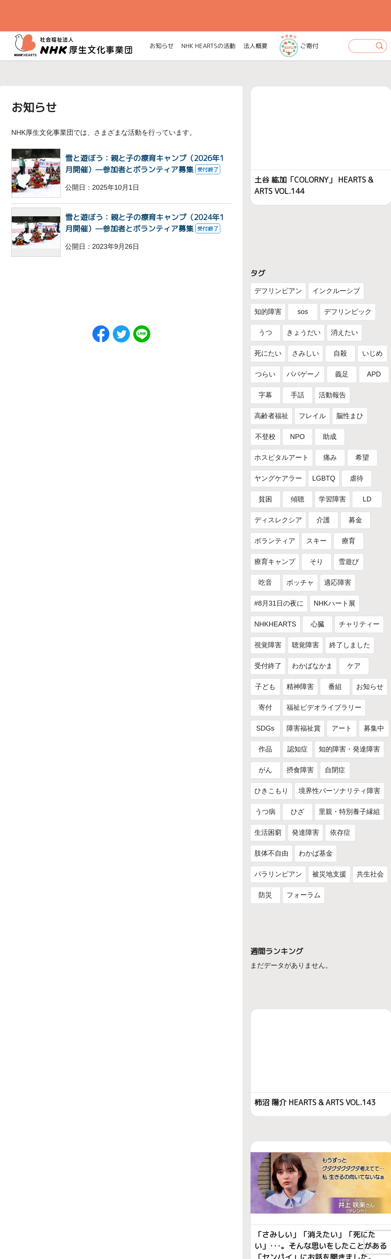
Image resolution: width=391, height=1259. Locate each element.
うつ (265, 332)
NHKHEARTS (275, 624)
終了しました (349, 645)
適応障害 (337, 582)
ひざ (297, 811)
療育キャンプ (274, 561)
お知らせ (162, 46)
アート (342, 728)
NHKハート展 (334, 603)
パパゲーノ (304, 374)
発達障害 (305, 832)
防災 (265, 895)
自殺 (340, 353)
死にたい (268, 353)
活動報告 (332, 395)
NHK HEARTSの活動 (209, 46)
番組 (335, 686)
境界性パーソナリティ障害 (339, 791)
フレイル (312, 416)
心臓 (317, 624)
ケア (354, 666)
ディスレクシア (278, 520)
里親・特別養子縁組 (349, 811)
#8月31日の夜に (279, 603)
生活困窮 (268, 832)
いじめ (372, 353)
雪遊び (348, 561)
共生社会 (370, 874)
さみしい (305, 353)
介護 (323, 520)
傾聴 (297, 499)
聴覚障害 (305, 645)
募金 (355, 520)
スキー (316, 541)
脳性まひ (349, 416)
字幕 (265, 395)
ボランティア (274, 541)
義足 (342, 374)
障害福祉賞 (304, 728)
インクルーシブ (336, 291)
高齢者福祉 (271, 416)
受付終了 (268, 666)
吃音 (265, 582)
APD (374, 374)
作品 (265, 749)
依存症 (340, 832)
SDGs (265, 728)
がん (265, 770)
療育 (348, 541)
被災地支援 (329, 874)
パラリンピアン (278, 874)
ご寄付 (298, 45)
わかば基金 (316, 853)
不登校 (265, 436)
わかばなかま (312, 666)
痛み (330, 457)
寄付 (265, 707)
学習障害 (332, 499)
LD (367, 499)
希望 (362, 457)
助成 (329, 436)
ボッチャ (300, 582)
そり (316, 561)
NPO (297, 436)
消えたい (344, 332)
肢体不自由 (271, 853)
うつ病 (265, 811)
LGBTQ (323, 478)
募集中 (374, 728)
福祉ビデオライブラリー (324, 707)
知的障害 (268, 312)
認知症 (297, 749)
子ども (265, 686)
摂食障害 (300, 770)
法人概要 (255, 46)
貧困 (265, 499)
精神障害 (300, 686)
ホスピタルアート (281, 457)
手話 (297, 395)
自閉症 (335, 770)
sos (303, 312)
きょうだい (304, 332)
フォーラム (304, 895)
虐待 (356, 478)
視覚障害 (268, 645)
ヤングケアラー (278, 478)
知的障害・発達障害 (349, 749)
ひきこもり (271, 791)
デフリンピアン (278, 291)
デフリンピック (348, 312)
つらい (265, 374)
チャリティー (359, 624)
